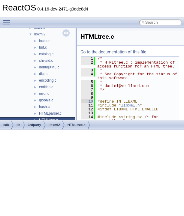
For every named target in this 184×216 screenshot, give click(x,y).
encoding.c (47, 80)
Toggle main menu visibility (8, 20)
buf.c (43, 47)
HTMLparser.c (50, 113)
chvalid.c (46, 60)
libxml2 (39, 34)
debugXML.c (49, 67)
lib (18, 125)
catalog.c (46, 54)
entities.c (46, 87)
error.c (44, 94)
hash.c (44, 107)
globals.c (46, 100)
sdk (6, 125)
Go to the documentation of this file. (113, 52)
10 (87, 101)
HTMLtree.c (77, 125)
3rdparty (34, 125)
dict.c (43, 74)
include (44, 41)
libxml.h (130, 105)
